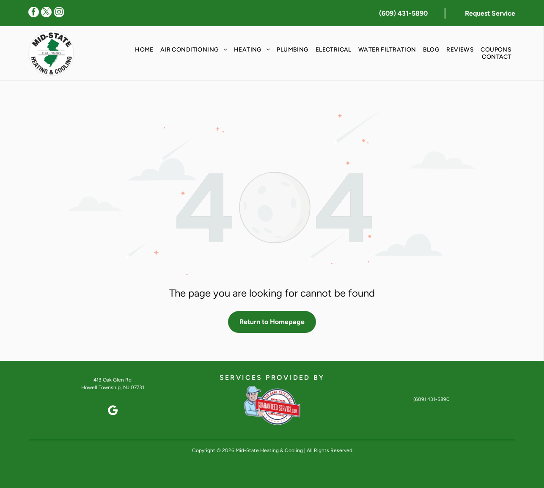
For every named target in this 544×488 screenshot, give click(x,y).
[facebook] (33, 13)
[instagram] (59, 13)
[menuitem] (144, 49)
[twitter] (46, 13)
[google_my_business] (112, 411)
